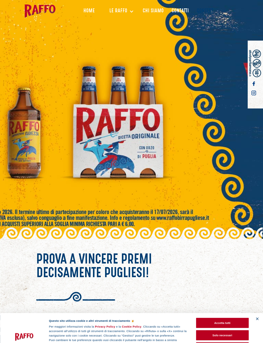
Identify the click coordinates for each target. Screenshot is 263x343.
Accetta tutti (222, 293)
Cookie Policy (131, 297)
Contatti (180, 11)
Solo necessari (222, 306)
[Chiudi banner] (257, 290)
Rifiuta (222, 318)
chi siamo (153, 11)
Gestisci (228, 335)
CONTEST (205, 11)
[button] (119, 11)
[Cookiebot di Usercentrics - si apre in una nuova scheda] (24, 336)
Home (89, 11)
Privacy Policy (105, 297)
